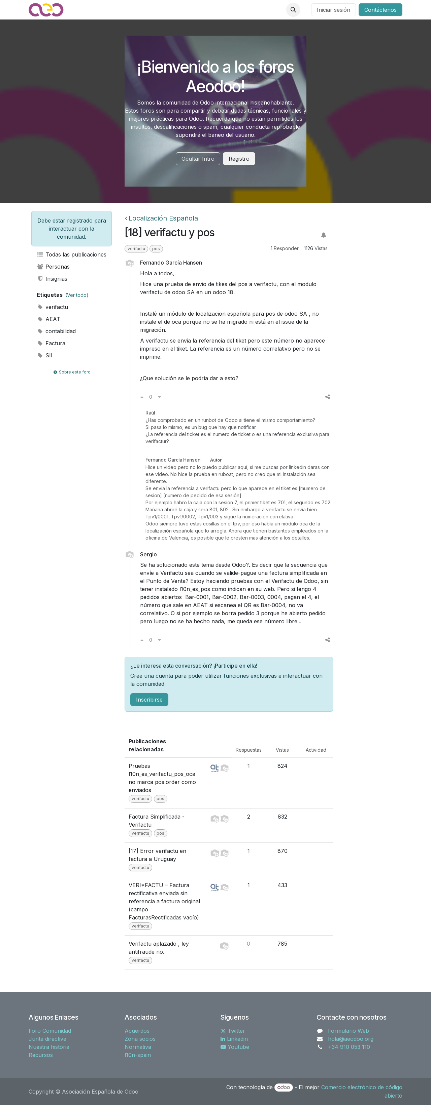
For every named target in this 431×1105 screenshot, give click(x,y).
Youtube (235, 1046)
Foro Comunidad (50, 1030)
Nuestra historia (49, 1046)
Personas (53, 266)
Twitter (233, 1030)
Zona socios (140, 1038)
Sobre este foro (71, 371)
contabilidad (56, 331)
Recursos (41, 1055)
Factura (51, 343)
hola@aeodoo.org (350, 1038)
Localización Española (161, 218)
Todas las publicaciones (71, 254)
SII (45, 355)
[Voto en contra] (159, 396)
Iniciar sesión (333, 9)
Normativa (138, 1046)
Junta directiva (47, 1038)
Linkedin (234, 1038)
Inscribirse (149, 699)
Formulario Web (348, 1030)
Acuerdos (137, 1030)
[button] (293, 10)
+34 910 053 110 (349, 1046)
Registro (239, 158)
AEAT (48, 319)
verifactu (52, 307)
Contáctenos (380, 9)
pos (156, 248)
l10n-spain (138, 1055)
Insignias (52, 278)
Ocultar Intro (197, 158)
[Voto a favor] (141, 396)
